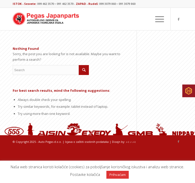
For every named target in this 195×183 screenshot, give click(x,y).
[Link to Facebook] (178, 19)
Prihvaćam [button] (117, 174)
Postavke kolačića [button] (85, 174)
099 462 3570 (45, 4)
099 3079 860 (107, 4)
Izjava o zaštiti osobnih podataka (87, 142)
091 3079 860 (127, 4)
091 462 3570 (65, 4)
